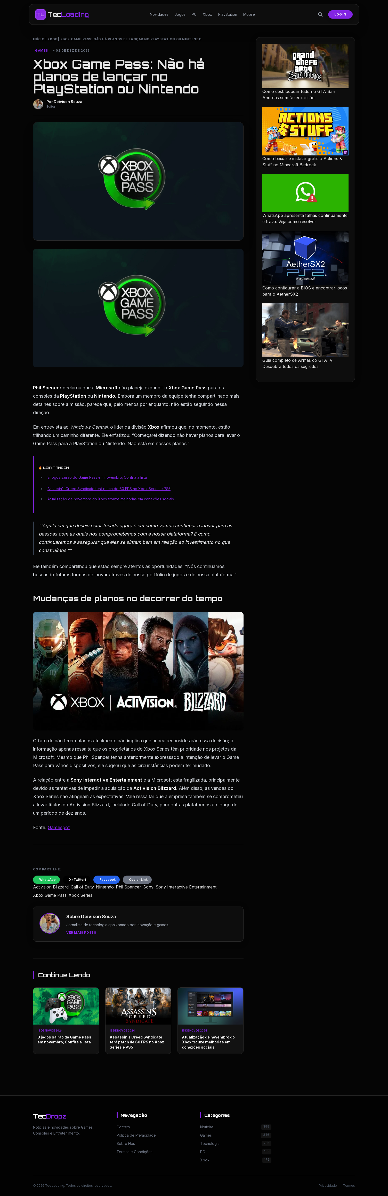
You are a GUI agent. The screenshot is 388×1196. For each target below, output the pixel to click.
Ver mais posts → (83, 932)
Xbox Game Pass (50, 895)
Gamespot (59, 827)
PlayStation (227, 14)
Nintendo (105, 887)
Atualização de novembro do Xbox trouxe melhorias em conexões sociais (110, 499)
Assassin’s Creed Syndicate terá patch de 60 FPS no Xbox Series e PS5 (109, 488)
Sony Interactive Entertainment (186, 887)
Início (39, 39)
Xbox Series (80, 895)
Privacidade (328, 1185)
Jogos (180, 14)
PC (194, 14)
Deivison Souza (68, 101)
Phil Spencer (128, 887)
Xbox (207, 14)
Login (340, 14)
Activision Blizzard (51, 887)
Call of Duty (82, 887)
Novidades (159, 14)
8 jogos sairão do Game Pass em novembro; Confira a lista (97, 477)
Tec (50, 1116)
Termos (349, 1185)
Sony (148, 887)
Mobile (249, 14)
